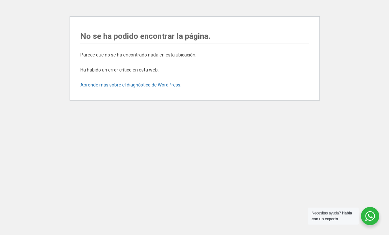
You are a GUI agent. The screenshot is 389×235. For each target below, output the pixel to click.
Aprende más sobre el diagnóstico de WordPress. (130, 84)
